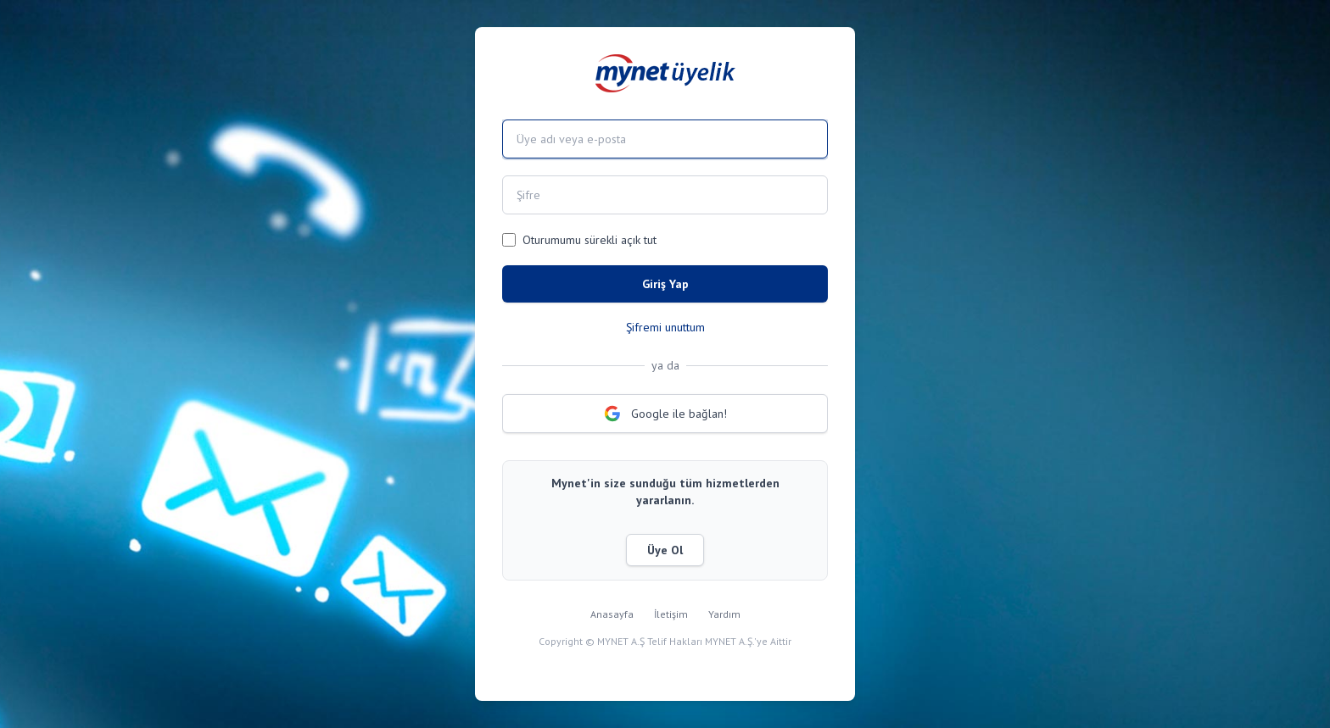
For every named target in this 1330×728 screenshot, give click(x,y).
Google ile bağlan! (665, 413)
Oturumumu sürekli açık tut (589, 239)
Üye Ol (665, 550)
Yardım (724, 614)
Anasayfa (612, 614)
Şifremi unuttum (665, 327)
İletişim (671, 614)
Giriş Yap (665, 284)
